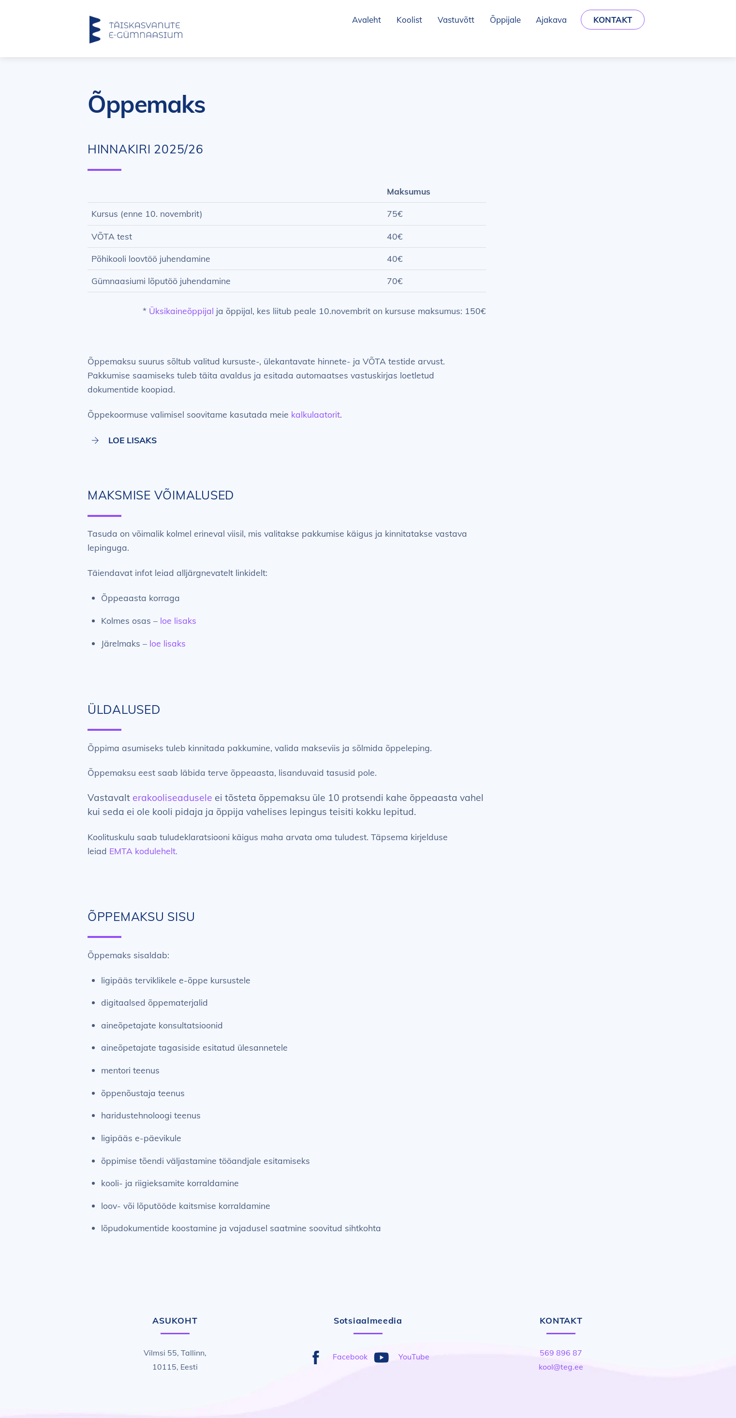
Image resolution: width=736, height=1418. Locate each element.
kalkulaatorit (315, 414)
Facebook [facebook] (336, 1356)
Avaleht (366, 20)
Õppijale (505, 20)
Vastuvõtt (456, 20)
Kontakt (612, 20)
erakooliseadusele (172, 797)
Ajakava (551, 20)
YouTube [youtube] (399, 1356)
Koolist (409, 20)
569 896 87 (561, 1353)
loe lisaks (178, 620)
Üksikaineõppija (180, 310)
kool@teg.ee (561, 1367)
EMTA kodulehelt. (143, 850)
